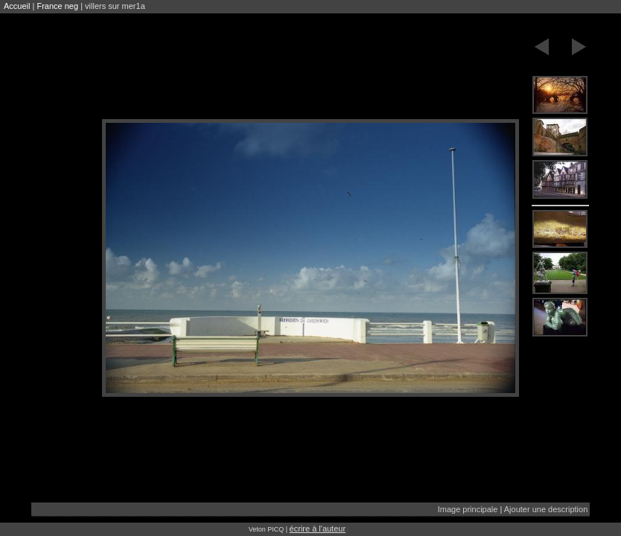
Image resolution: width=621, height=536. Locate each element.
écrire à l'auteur (317, 528)
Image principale (468, 509)
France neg (57, 5)
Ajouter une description (546, 509)
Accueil (17, 5)
